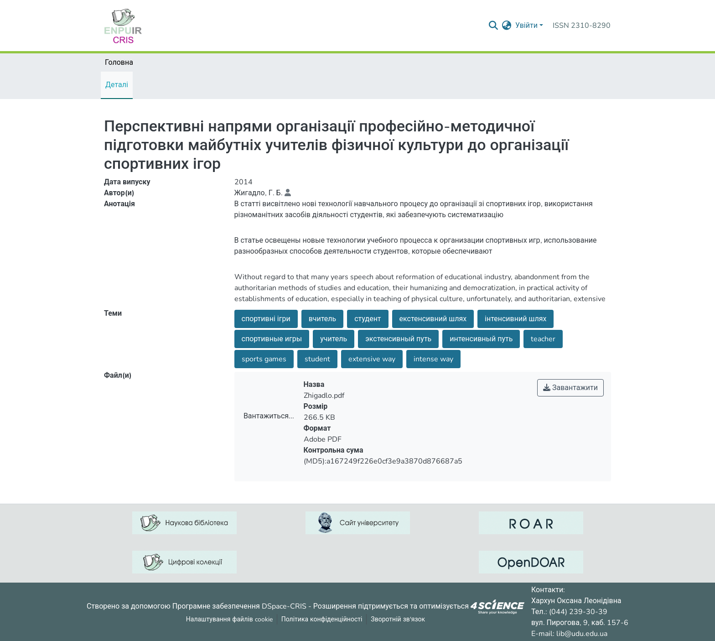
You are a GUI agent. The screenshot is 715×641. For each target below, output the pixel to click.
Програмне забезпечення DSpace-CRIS (239, 606)
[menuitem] (507, 25)
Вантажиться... (269, 416)
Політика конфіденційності (322, 619)
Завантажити (570, 388)
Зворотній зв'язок (398, 619)
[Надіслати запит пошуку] (493, 25)
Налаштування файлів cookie (229, 619)
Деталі (116, 85)
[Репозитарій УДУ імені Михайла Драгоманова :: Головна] (123, 25)
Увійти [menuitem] (526, 26)
